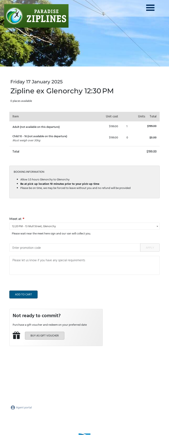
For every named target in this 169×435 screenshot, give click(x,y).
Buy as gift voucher (45, 335)
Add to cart (23, 294)
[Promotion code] (74, 247)
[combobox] (84, 226)
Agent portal (21, 407)
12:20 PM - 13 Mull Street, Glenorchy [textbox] (34, 226)
